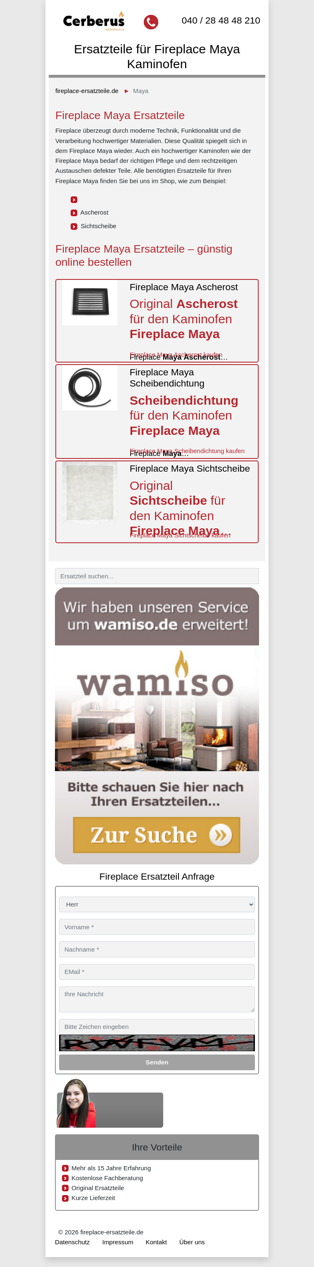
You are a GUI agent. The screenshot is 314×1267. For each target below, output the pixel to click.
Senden (157, 1062)
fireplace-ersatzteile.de (87, 90)
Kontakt (156, 1242)
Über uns (192, 1242)
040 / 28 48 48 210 (221, 20)
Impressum (117, 1242)
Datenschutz (72, 1242)
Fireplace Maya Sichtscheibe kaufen (180, 535)
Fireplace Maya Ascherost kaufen (176, 354)
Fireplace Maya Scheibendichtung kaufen (187, 450)
